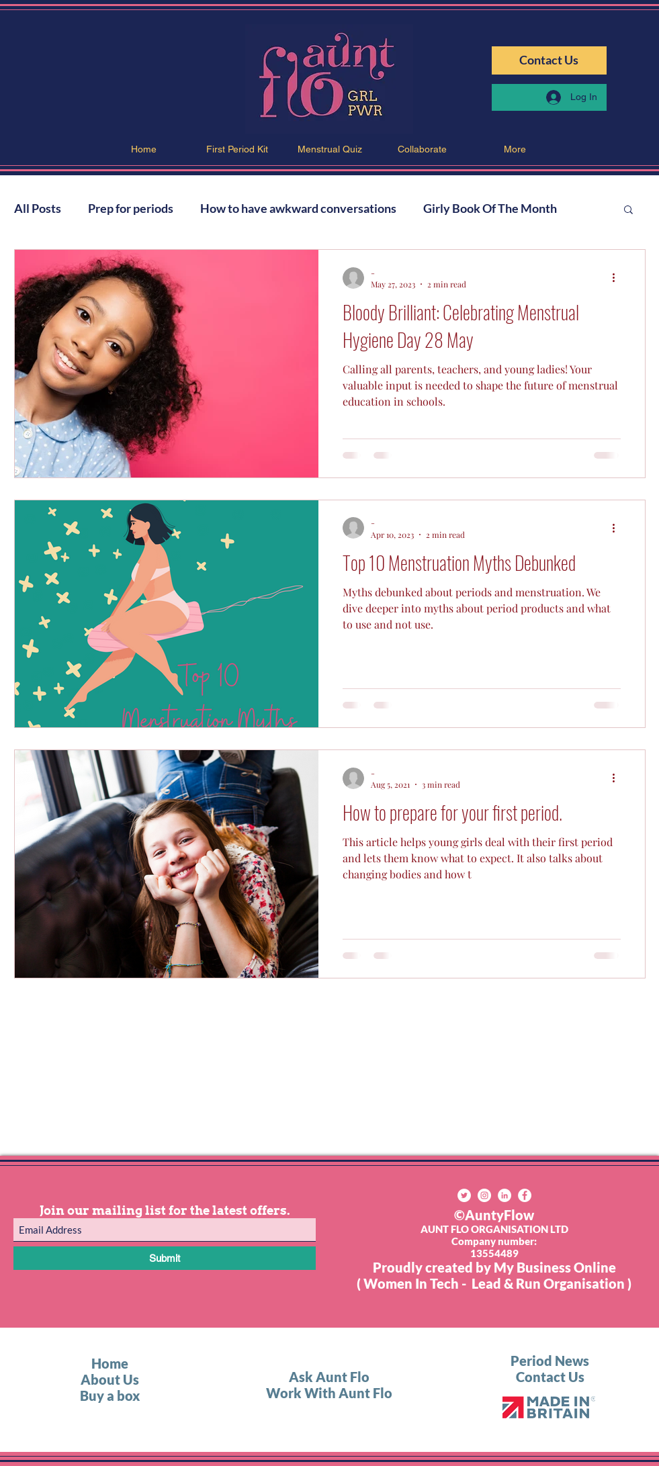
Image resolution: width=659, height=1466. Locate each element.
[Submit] (164, 1258)
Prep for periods (130, 208)
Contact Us (550, 1377)
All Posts (37, 208)
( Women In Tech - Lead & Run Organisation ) (494, 1283)
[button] (628, 210)
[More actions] (619, 278)
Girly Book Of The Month (490, 208)
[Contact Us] (549, 60)
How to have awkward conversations (298, 208)
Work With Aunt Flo (329, 1393)
